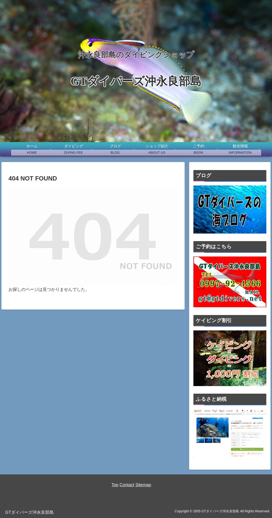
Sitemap (143, 484)
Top (114, 484)
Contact (127, 484)
